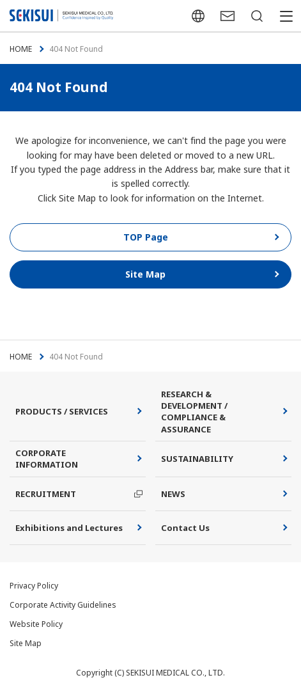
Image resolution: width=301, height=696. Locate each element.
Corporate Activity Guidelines (63, 604)
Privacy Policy (34, 585)
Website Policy (36, 624)
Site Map (26, 643)
